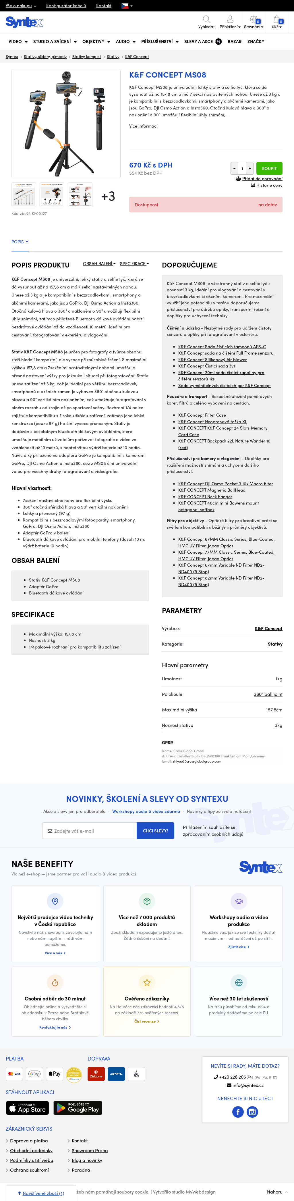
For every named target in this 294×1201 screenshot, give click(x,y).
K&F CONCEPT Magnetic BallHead (211, 490)
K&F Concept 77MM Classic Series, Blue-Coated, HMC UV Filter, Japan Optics (226, 555)
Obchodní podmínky (31, 1150)
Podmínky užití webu (31, 1160)
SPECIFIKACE (134, 263)
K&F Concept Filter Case (202, 415)
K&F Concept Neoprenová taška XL (212, 421)
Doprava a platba (29, 1140)
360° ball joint (268, 694)
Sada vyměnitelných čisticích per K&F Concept (224, 385)
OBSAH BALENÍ (99, 263)
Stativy (113, 56)
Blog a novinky (87, 1160)
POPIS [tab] (20, 241)
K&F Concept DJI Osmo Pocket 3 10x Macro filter (225, 483)
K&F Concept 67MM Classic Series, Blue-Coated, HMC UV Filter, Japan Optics (226, 542)
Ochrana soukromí (29, 1170)
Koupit (269, 168)
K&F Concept (137, 56)
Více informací (143, 126)
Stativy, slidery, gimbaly (45, 56)
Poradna (81, 1170)
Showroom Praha (90, 1150)
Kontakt (103, 5)
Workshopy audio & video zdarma (146, 811)
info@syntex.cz (248, 1085)
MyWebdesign (201, 1191)
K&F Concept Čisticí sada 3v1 (206, 366)
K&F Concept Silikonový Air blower (212, 359)
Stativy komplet (86, 56)
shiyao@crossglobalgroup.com (197, 761)
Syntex (12, 56)
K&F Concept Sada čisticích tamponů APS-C (222, 346)
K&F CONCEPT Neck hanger (205, 496)
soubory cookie (132, 1191)
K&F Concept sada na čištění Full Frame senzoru (226, 353)
